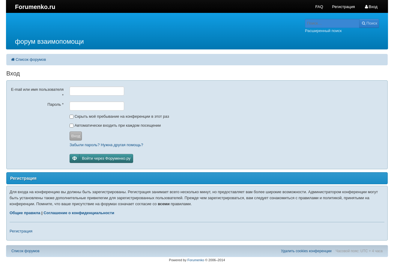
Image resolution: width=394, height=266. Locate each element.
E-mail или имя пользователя (37, 92)
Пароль (55, 104)
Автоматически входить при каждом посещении (115, 125)
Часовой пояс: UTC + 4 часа (359, 251)
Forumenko (195, 260)
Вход (75, 136)
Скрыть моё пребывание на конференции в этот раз (119, 116)
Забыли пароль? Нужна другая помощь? (106, 145)
